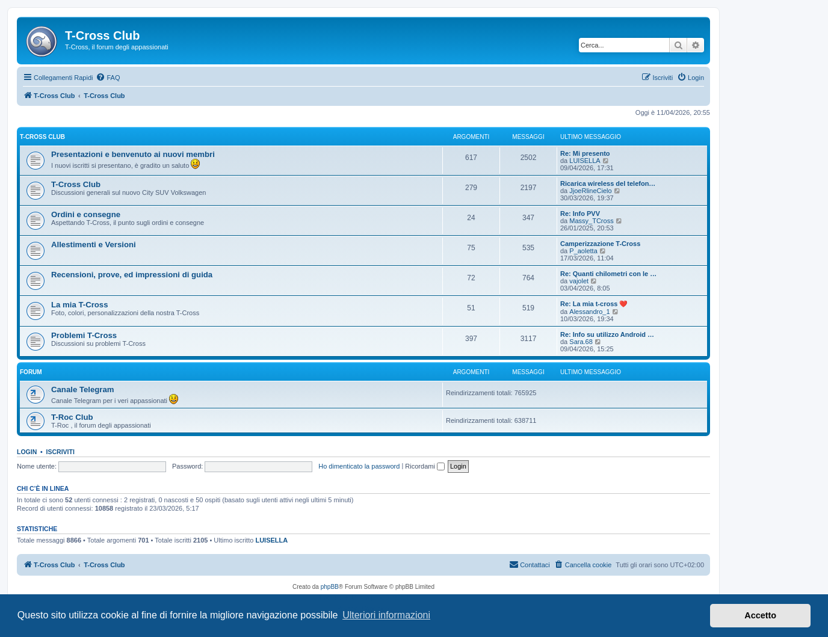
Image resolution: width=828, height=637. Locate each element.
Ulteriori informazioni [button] (386, 615)
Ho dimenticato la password (359, 466)
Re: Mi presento (585, 153)
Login (27, 451)
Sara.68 (581, 341)
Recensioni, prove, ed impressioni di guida (131, 274)
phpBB (330, 586)
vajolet (579, 281)
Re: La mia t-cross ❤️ (594, 303)
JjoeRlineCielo (590, 190)
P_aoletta (583, 250)
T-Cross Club (42, 137)
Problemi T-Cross (84, 335)
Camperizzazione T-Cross (600, 243)
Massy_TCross (591, 220)
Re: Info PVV (580, 213)
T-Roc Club (72, 417)
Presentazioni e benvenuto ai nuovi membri (133, 154)
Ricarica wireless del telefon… (607, 183)
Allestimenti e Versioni (93, 244)
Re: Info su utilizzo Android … (607, 334)
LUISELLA (584, 160)
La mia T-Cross (79, 304)
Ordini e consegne (85, 214)
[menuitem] (108, 77)
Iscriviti (60, 451)
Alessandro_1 (589, 311)
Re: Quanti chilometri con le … (608, 273)
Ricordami (425, 466)
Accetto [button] (760, 615)
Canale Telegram (82, 389)
